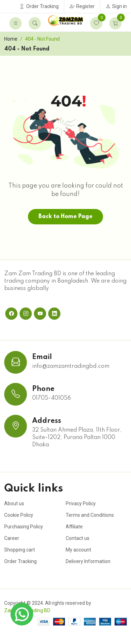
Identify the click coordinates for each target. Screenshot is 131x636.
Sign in (116, 6)
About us (14, 503)
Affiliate (74, 526)
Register (82, 6)
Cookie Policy (18, 515)
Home (10, 39)
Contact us (77, 538)
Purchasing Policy (23, 526)
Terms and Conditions (90, 515)
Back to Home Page (65, 216)
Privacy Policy (81, 503)
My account (78, 550)
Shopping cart (19, 550)
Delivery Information (88, 561)
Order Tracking (39, 6)
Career (11, 538)
